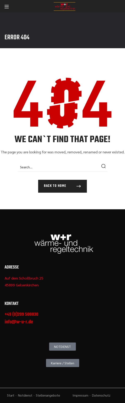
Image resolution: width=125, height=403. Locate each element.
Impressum (80, 395)
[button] (62, 186)
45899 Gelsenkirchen (22, 284)
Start (10, 395)
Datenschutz (101, 395)
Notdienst (25, 395)
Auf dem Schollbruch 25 (24, 278)
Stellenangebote (48, 395)
